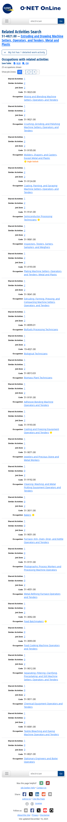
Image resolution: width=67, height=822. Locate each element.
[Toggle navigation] (7, 21)
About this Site (23, 815)
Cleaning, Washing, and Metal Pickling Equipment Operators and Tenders (42, 487)
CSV (25, 63)
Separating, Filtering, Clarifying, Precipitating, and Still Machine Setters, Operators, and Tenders (41, 676)
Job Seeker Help (28, 787)
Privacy (35, 815)
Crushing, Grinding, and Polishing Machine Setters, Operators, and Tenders (42, 127)
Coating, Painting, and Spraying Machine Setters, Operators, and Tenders (41, 189)
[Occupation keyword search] (43, 21)
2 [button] (24, 83)
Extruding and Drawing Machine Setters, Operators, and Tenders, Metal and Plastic (32, 40)
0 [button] (24, 470)
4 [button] (24, 344)
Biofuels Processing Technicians (41, 329)
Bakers (27, 514)
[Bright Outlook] (38, 219)
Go (60, 21)
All (20, 71)
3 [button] (24, 447)
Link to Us (26, 799)
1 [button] (24, 78)
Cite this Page (39, 799)
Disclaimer (45, 815)
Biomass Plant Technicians (38, 377)
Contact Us (41, 787)
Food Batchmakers (34, 621)
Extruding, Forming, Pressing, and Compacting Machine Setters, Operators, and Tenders (42, 302)
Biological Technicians (35, 353)
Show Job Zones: (9, 71)
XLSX (17, 63)
